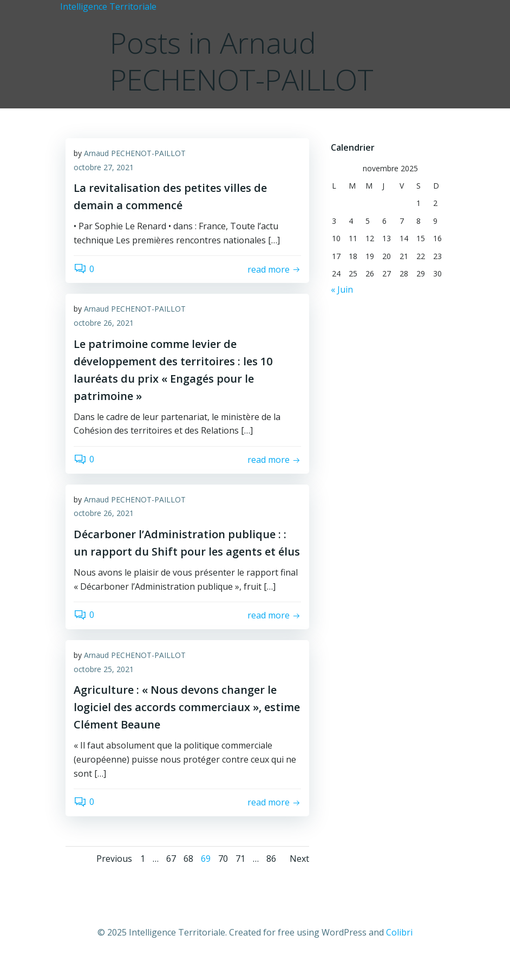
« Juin (342, 289)
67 (171, 859)
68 (188, 859)
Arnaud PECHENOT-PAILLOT (135, 153)
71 (240, 859)
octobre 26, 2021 (104, 323)
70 (223, 859)
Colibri (399, 932)
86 (271, 859)
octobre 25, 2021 (104, 669)
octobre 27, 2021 (104, 167)
